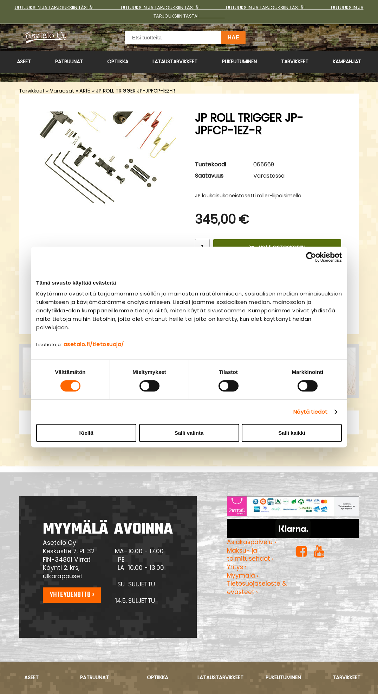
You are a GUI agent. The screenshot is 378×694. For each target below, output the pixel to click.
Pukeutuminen (239, 61)
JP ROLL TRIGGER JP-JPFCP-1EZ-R (135, 90)
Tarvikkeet (294, 61)
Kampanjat (347, 61)
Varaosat (62, 90)
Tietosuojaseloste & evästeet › (257, 587)
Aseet (24, 61)
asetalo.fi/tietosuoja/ (94, 344)
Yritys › (237, 567)
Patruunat (69, 61)
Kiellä (86, 433)
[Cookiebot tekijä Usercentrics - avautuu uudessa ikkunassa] (311, 257)
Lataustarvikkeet (174, 61)
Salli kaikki (291, 433)
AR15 (85, 90)
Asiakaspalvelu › (251, 542)
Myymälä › (243, 575)
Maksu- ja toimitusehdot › (250, 554)
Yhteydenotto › (72, 595)
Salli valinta (189, 433)
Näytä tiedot (310, 411)
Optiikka (117, 61)
